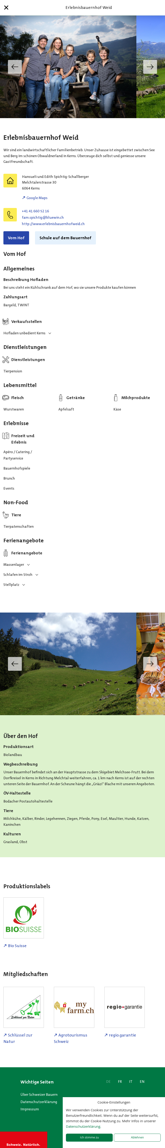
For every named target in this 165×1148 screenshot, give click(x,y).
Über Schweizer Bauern (39, 1094)
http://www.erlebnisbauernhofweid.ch (53, 223)
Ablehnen (137, 1137)
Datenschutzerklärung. (83, 1126)
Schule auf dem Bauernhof (65, 238)
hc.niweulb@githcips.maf (43, 217)
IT (130, 1081)
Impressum (29, 1109)
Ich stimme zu (89, 1137)
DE (108, 1081)
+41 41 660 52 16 (35, 211)
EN (142, 1081)
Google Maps (37, 197)
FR (120, 1081)
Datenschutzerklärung (38, 1101)
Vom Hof (16, 238)
